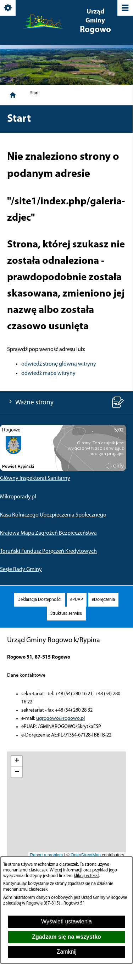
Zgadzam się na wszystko (66, 937)
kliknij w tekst (86, 876)
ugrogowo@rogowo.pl (60, 718)
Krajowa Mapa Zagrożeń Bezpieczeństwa (48, 533)
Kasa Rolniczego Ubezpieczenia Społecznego (53, 515)
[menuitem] (39, 600)
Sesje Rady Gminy (21, 569)
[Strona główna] (13, 95)
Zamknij (66, 952)
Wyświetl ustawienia (66, 921)
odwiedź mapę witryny (48, 373)
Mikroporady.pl (18, 497)
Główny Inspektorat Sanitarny (35, 478)
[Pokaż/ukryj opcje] (8, 8)
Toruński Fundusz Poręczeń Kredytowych (48, 551)
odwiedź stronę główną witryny (58, 364)
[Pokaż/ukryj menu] (124, 8)
